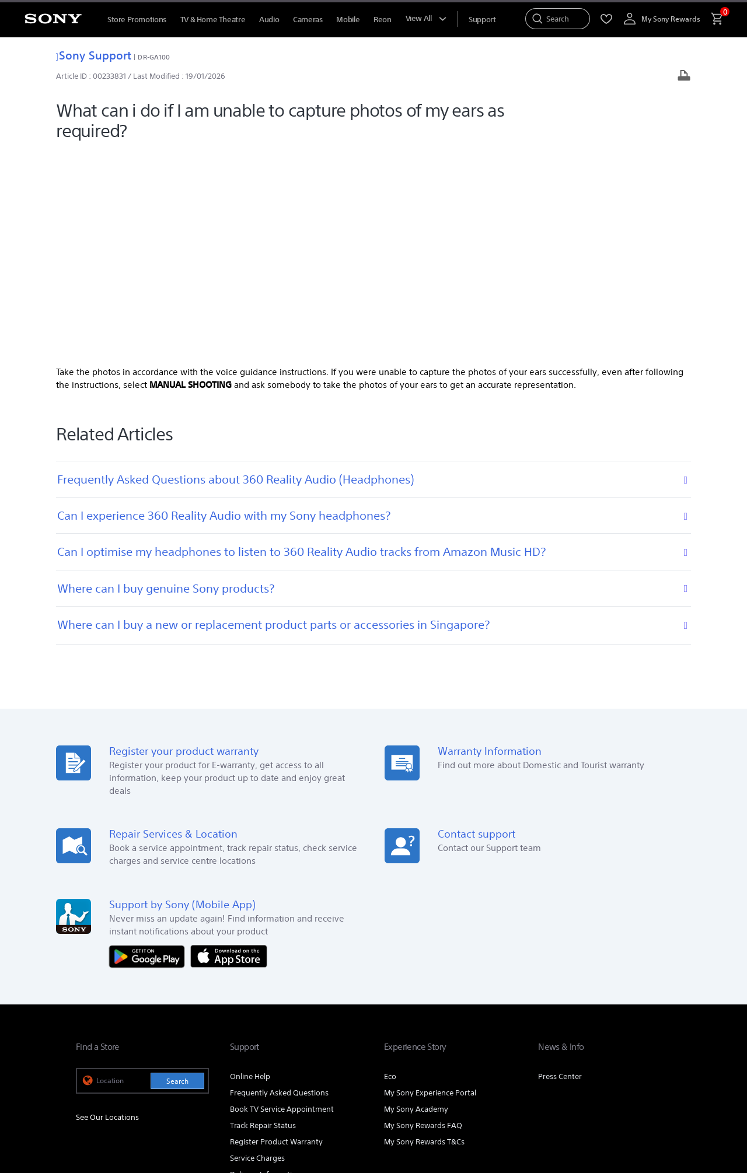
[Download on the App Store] (228, 748)
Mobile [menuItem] (347, 19)
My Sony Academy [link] (416, 902)
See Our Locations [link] (107, 911)
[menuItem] (482, 19)
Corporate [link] (566, 1025)
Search (177, 874)
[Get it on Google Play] (150, 748)
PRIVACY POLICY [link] (176, 1109)
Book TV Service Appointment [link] (282, 902)
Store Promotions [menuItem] (136, 19)
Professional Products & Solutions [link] (477, 1025)
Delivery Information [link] (265, 967)
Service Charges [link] (257, 951)
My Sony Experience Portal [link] (430, 886)
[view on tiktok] (659, 1053)
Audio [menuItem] (269, 19)
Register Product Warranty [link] (276, 935)
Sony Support (93, 55)
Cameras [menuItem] (307, 19)
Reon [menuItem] (382, 19)
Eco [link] (390, 869)
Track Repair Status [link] (263, 918)
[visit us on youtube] (584, 1053)
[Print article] (684, 76)
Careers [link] (608, 1025)
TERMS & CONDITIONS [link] (110, 1109)
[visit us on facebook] (609, 1053)
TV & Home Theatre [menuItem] (212, 19)
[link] (100, 1055)
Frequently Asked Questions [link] (279, 886)
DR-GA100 (154, 56)
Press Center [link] (560, 869)
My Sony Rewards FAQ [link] (423, 918)
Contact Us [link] (652, 1025)
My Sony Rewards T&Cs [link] (424, 935)
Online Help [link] (250, 869)
